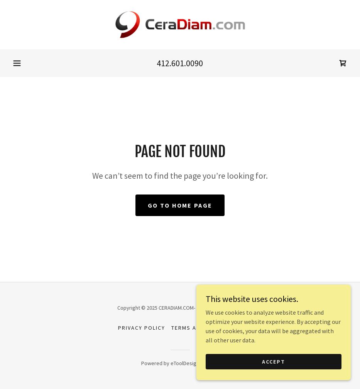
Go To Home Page (180, 205)
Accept (273, 361)
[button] (17, 63)
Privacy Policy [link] (141, 327)
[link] (180, 24)
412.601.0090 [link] (180, 63)
